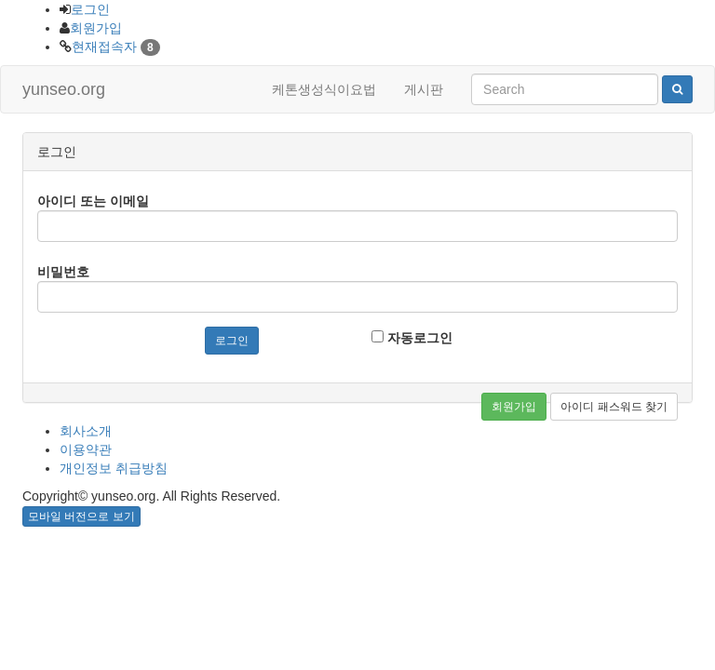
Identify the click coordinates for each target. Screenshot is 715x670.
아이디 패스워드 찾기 (614, 406)
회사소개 (86, 430)
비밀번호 (63, 271)
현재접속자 (104, 46)
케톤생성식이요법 (324, 89)
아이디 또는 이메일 (93, 201)
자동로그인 (411, 337)
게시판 (423, 89)
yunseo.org (63, 89)
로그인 (90, 9)
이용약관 (86, 449)
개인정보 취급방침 (114, 468)
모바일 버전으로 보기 (81, 516)
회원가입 (96, 27)
